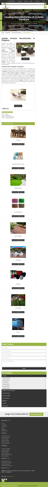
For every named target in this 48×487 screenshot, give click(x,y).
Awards (25, 1)
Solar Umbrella (5, 456)
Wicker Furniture (24, 384)
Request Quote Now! (36, 414)
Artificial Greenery (6, 464)
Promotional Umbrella (7, 454)
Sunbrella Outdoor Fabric (8, 390)
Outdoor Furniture (16, 32)
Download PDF (1, 25)
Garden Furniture (24, 380)
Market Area (4, 430)
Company (19, 1)
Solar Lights (5, 405)
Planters (4, 403)
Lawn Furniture (24, 382)
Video (31, 1)
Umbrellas (4, 400)
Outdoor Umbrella (6, 448)
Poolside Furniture (24, 388)
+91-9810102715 (11, 1)
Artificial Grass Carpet (7, 462)
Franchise (1, 16)
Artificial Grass (6, 393)
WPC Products (6, 398)
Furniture (8, 32)
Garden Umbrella (5, 450)
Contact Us (37, 1)
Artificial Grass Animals (7, 465)
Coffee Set (5, 108)
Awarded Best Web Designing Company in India (27, 485)
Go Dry (43, 1)
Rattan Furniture (24, 386)
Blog (3, 427)
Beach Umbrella (5, 453)
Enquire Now (18, 106)
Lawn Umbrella (5, 451)
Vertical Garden (6, 395)
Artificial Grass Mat (6, 461)
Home (3, 32)
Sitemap (4, 429)
